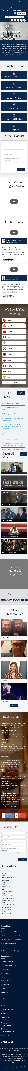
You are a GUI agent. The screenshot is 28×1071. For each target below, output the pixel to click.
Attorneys (16, 931)
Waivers (3, 1013)
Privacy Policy (17, 951)
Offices (3, 935)
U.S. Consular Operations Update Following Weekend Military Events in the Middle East (12, 426)
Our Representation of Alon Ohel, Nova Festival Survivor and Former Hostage (12, 444)
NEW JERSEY (5, 881)
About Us (3, 931)
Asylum (3, 1002)
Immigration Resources (7, 943)
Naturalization (5, 984)
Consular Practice (6, 969)
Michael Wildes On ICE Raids (9, 439)
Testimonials (4, 947)
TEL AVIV (7, 907)
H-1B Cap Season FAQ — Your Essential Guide (12, 434)
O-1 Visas (3, 988)
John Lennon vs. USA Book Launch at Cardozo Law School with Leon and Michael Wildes (14, 232)
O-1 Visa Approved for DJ (9, 414)
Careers (16, 943)
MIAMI (4, 889)
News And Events (5, 939)
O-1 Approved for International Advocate (10, 408)
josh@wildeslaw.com (17, 1060)
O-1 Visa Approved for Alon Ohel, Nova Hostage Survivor (12, 419)
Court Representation (7, 1009)
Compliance (4, 1006)
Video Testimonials (19, 947)
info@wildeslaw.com (8, 1031)
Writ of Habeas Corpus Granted (10, 403)
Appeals (3, 998)
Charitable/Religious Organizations (10, 965)
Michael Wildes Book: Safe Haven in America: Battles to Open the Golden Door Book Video (14, 269)
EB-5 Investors (5, 973)
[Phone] (14, 154)
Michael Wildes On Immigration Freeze (12, 449)
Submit (21, 169)
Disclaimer (4, 951)
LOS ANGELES (8, 898)
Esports (3, 977)
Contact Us (17, 935)
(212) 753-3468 (7, 1025)
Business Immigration (7, 961)
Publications (17, 939)
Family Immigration (6, 981)
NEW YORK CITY (6, 872)
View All (21, 393)
